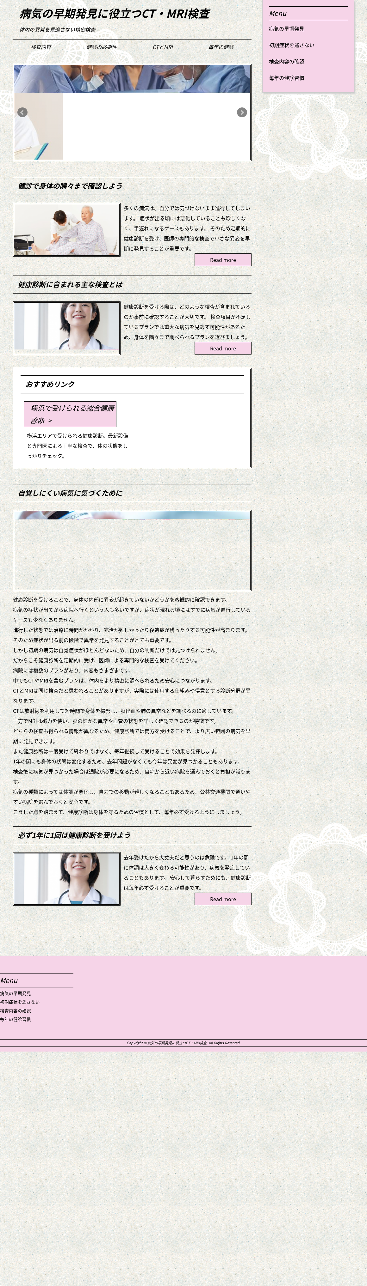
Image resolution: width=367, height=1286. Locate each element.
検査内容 (41, 47)
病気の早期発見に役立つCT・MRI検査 (114, 13)
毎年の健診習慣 (286, 78)
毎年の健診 (220, 47)
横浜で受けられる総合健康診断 (72, 414)
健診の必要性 (101, 47)
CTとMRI (162, 47)
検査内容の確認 (286, 61)
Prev (22, 112)
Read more (223, 260)
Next (242, 112)
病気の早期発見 (286, 28)
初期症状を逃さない (291, 45)
